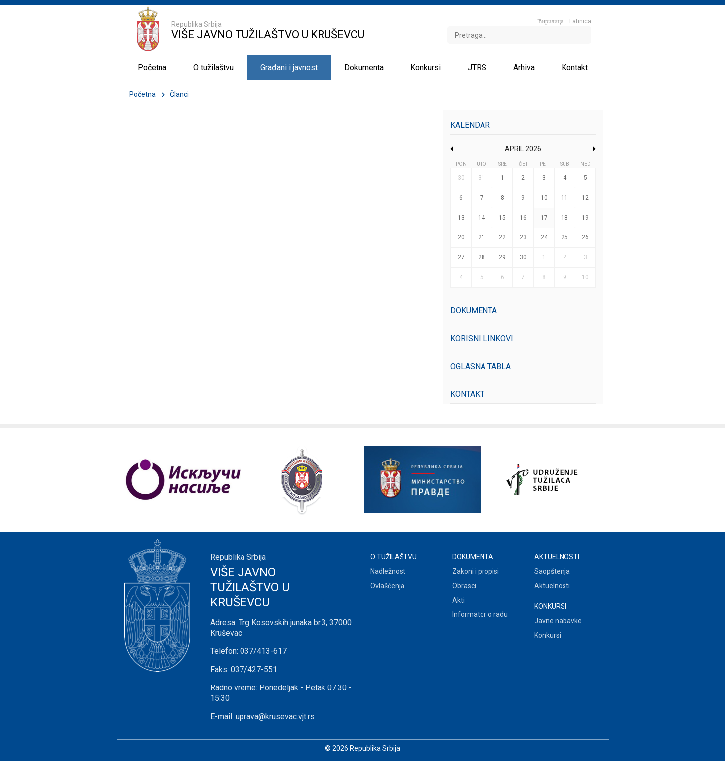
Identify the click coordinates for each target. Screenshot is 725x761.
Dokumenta (473, 310)
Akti (458, 600)
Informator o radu (480, 614)
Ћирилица (551, 21)
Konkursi (547, 635)
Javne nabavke (558, 621)
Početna (142, 94)
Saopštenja (552, 571)
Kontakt (467, 394)
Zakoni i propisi (475, 571)
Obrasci (464, 586)
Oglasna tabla (480, 366)
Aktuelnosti (552, 586)
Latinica (580, 21)
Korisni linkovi (481, 338)
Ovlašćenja (387, 586)
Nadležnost (387, 571)
